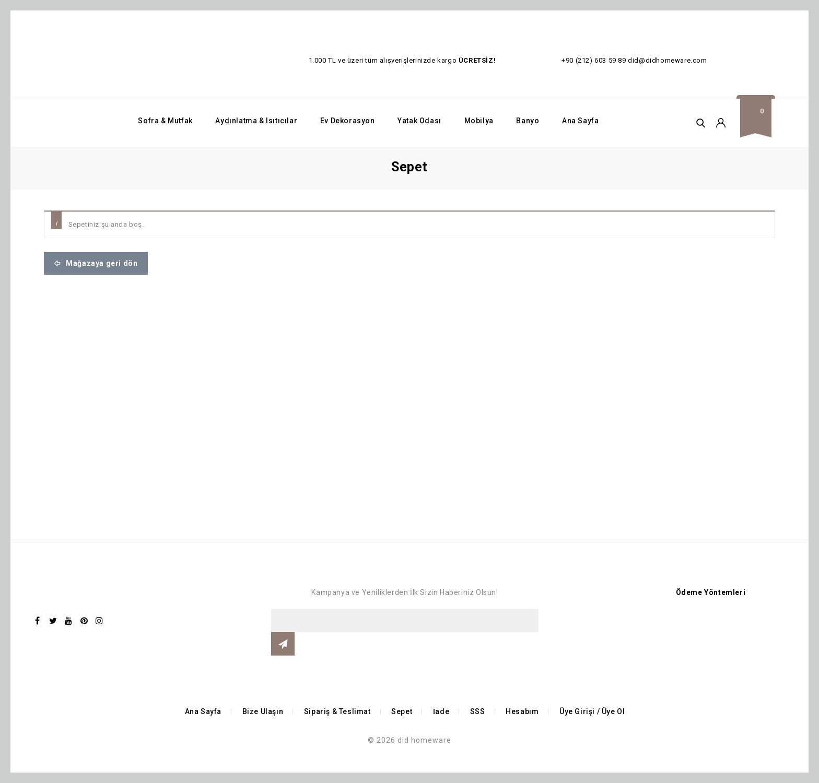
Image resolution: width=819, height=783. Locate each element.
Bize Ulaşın (263, 711)
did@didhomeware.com (667, 60)
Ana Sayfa (580, 120)
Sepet (401, 711)
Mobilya (479, 120)
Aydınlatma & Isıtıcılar (256, 120)
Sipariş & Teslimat (337, 711)
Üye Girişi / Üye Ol (592, 711)
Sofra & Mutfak (165, 120)
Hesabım (522, 711)
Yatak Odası (419, 120)
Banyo (527, 120)
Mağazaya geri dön (101, 263)
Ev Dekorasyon (347, 120)
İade (441, 711)
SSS (477, 711)
